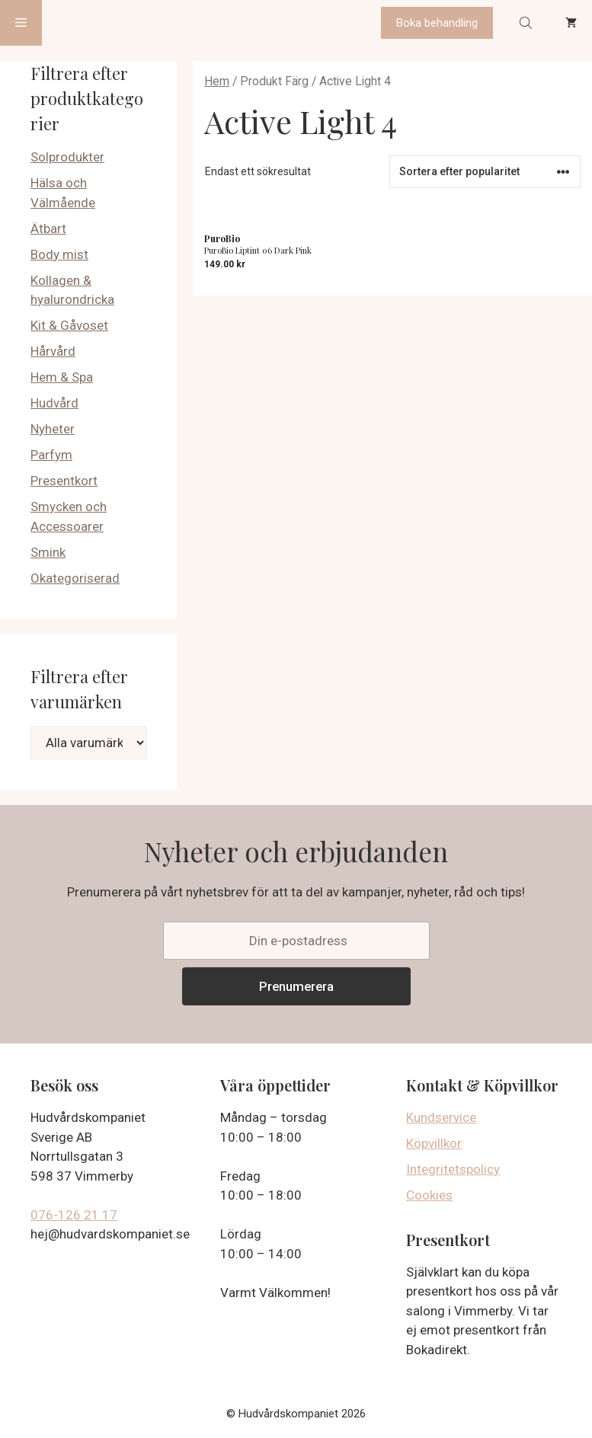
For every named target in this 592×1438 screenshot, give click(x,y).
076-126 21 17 (73, 1214)
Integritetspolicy (453, 1169)
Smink (48, 552)
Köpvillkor (434, 1143)
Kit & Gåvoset (69, 325)
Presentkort (64, 480)
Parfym (51, 454)
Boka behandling (437, 23)
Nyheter (52, 428)
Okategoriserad (75, 578)
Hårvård (52, 351)
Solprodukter (67, 157)
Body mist (59, 254)
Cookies (429, 1195)
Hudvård (54, 403)
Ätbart (48, 228)
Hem (216, 81)
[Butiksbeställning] (485, 171)
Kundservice (441, 1117)
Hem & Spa (61, 377)
